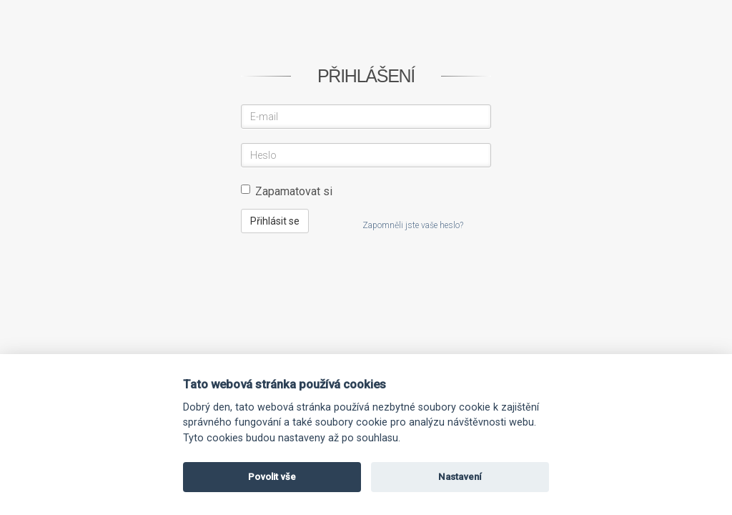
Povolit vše (272, 476)
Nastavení (460, 476)
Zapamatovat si (286, 191)
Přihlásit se (275, 221)
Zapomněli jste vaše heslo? (412, 225)
